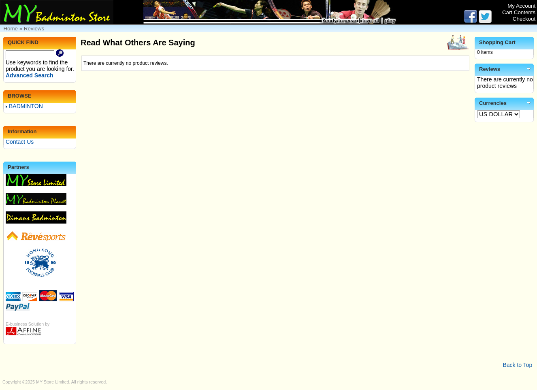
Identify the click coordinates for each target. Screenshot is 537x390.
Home (10, 29)
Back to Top (517, 365)
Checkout (524, 19)
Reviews (34, 29)
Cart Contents (518, 12)
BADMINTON (24, 106)
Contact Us (20, 142)
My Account (521, 6)
